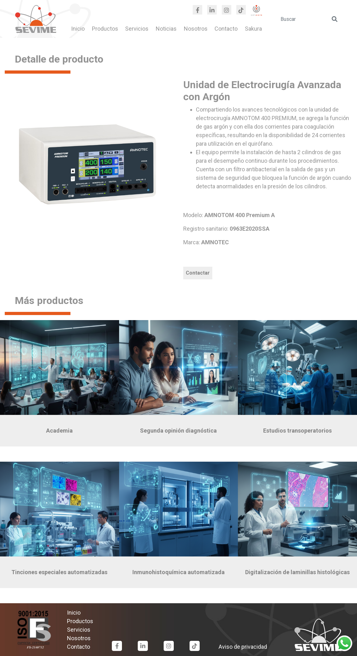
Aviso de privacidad (243, 646)
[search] (309, 19)
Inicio (78, 28)
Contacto (226, 28)
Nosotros (196, 28)
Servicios (136, 28)
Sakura (253, 28)
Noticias (166, 28)
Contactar (198, 273)
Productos (105, 28)
